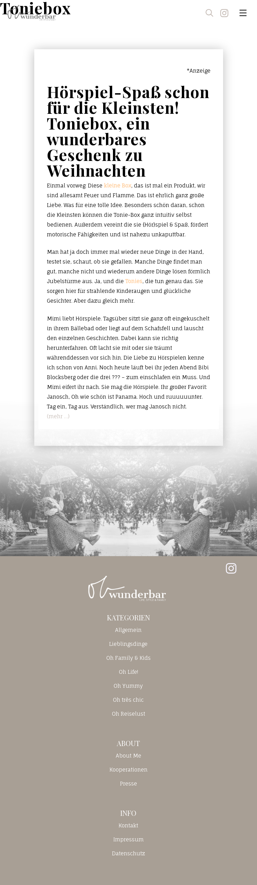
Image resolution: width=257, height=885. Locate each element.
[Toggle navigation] (243, 13)
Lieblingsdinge (128, 644)
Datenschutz (128, 853)
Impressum (128, 839)
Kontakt (128, 825)
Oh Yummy (128, 686)
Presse (128, 783)
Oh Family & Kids (128, 658)
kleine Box (117, 185)
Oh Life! (128, 672)
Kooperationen (128, 769)
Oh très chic (128, 699)
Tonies (133, 281)
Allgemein (128, 630)
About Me (128, 755)
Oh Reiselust (128, 713)
